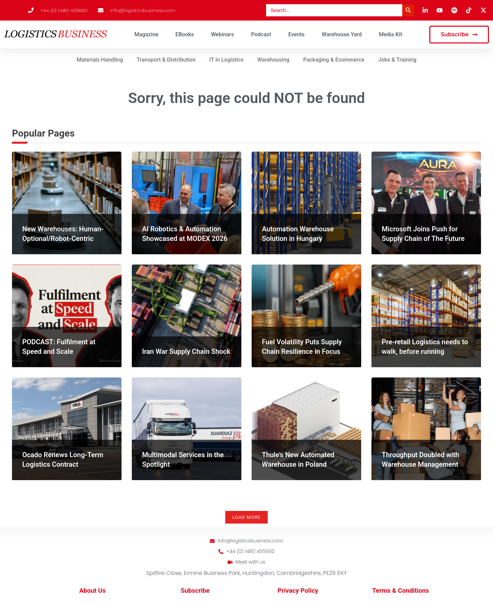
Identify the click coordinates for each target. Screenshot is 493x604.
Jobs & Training (397, 59)
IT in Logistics (226, 59)
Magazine (146, 34)
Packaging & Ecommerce (333, 59)
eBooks (184, 34)
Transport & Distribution (166, 59)
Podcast (261, 34)
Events (296, 34)
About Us (92, 593)
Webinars (222, 34)
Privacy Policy (298, 593)
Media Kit (390, 34)
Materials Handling (100, 59)
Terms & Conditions (400, 593)
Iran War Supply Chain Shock (186, 351)
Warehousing (273, 59)
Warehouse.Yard (342, 34)
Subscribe (195, 593)
